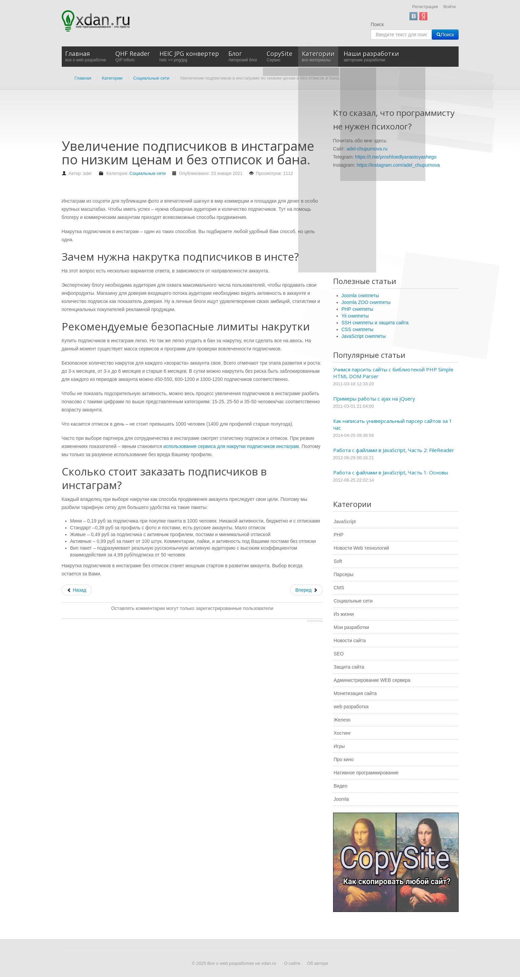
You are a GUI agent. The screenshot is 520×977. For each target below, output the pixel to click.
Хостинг (342, 733)
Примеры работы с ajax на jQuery (374, 398)
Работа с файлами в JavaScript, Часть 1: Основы (390, 472)
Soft (338, 561)
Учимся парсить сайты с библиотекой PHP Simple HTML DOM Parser (393, 373)
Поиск (377, 24)
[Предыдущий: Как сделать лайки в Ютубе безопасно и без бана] (77, 590)
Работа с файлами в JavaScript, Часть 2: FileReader (393, 450)
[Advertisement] (185, 118)
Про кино (344, 759)
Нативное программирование (366, 772)
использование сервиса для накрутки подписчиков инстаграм (231, 446)
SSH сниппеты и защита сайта (375, 322)
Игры (339, 746)
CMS (339, 587)
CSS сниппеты (357, 329)
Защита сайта (349, 667)
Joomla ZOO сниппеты (366, 302)
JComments (314, 621)
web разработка (351, 706)
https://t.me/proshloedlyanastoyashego (396, 157)
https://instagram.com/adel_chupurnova (398, 165)
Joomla (341, 799)
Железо (342, 719)
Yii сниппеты (355, 316)
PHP (339, 534)
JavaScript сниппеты (364, 336)
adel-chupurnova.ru (367, 148)
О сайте (292, 963)
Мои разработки (351, 627)
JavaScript (345, 521)
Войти (449, 6)
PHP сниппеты (357, 309)
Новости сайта (350, 640)
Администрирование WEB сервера (372, 680)
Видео (341, 786)
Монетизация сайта (355, 693)
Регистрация (425, 6)
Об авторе (317, 963)
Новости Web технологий (361, 548)
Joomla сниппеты (360, 295)
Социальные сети (148, 173)
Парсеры (343, 574)
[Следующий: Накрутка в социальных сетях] (306, 590)
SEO (339, 653)
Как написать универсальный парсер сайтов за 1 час (392, 424)
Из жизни (344, 614)
